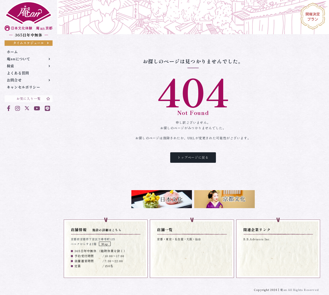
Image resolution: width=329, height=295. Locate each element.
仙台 (198, 239)
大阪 (189, 239)
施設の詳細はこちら (107, 230)
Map (104, 244)
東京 (169, 239)
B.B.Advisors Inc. (257, 239)
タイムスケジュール (31, 43)
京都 (160, 239)
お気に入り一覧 (33, 98)
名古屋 (179, 239)
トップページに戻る (193, 157)
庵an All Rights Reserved (299, 290)
